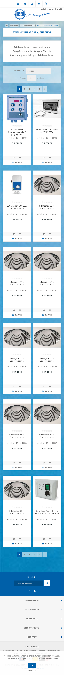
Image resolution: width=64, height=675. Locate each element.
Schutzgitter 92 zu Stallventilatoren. (17, 512)
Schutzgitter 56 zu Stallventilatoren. (17, 435)
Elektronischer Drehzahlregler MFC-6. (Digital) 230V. (17, 132)
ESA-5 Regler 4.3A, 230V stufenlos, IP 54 (17, 207)
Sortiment (14, 25)
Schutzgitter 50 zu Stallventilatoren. (46, 359)
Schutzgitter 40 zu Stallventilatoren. (46, 283)
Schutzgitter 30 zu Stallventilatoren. (46, 207)
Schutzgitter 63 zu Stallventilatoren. (46, 435)
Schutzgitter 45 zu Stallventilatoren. (17, 359)
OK (32, 665)
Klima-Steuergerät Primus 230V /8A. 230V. (47, 130)
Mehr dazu (32, 670)
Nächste (44, 89)
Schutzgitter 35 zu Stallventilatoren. (17, 283)
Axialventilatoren (27, 25)
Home (6, 25)
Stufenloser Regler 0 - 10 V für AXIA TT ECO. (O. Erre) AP (47, 512)
